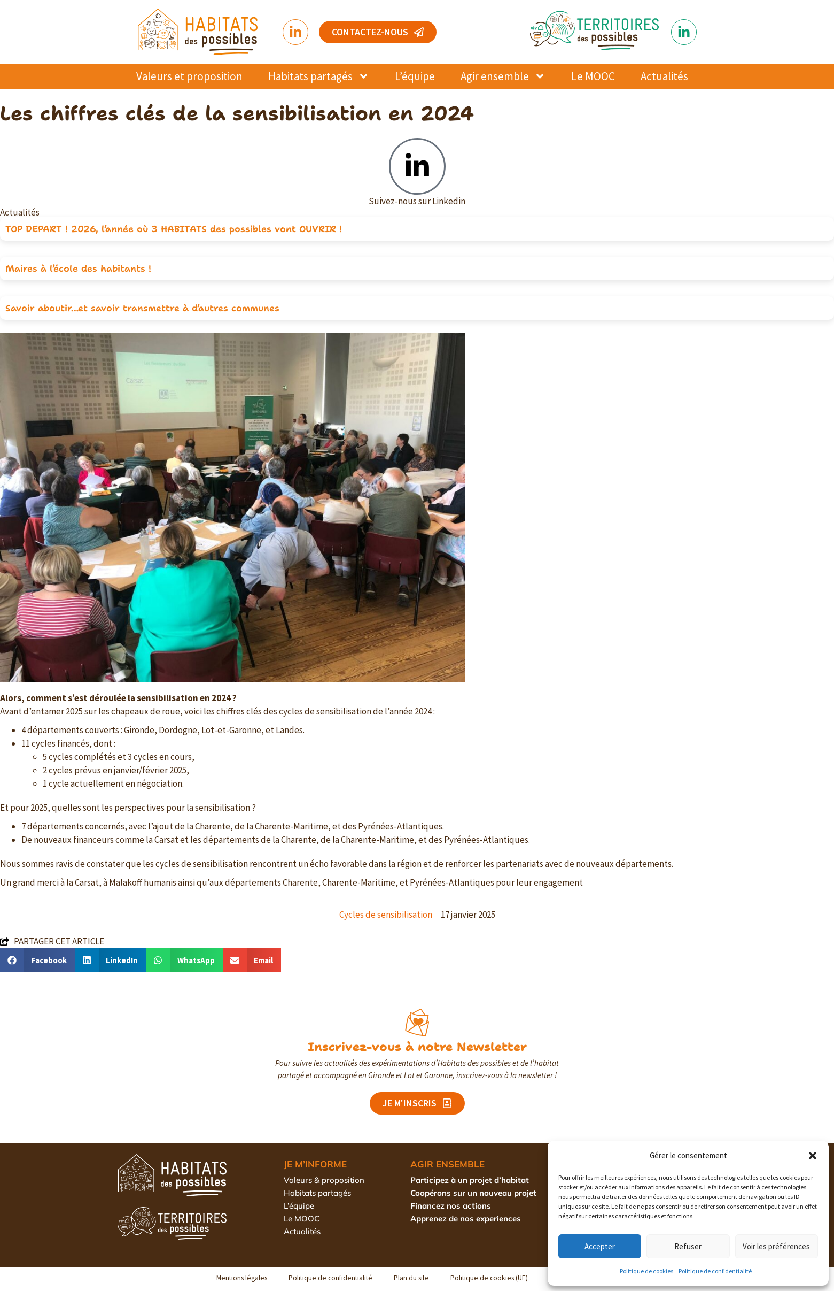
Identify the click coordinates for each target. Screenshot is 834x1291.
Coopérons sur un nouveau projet (473, 1193)
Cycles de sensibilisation (385, 914)
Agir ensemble (503, 76)
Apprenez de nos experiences (465, 1218)
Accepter (599, 1246)
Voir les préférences (776, 1246)
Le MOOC (593, 76)
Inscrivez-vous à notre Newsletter (417, 1046)
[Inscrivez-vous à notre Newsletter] (417, 1022)
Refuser (688, 1246)
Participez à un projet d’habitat (469, 1180)
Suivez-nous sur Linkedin (417, 201)
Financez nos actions (450, 1206)
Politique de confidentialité (715, 1271)
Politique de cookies (646, 1271)
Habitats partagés (318, 76)
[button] (812, 1155)
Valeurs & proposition (324, 1180)
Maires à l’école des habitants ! (78, 268)
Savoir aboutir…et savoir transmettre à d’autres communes (142, 308)
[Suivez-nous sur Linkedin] (417, 166)
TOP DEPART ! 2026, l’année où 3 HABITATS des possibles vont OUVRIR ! (173, 229)
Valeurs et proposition (189, 76)
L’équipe (415, 76)
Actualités (664, 76)
